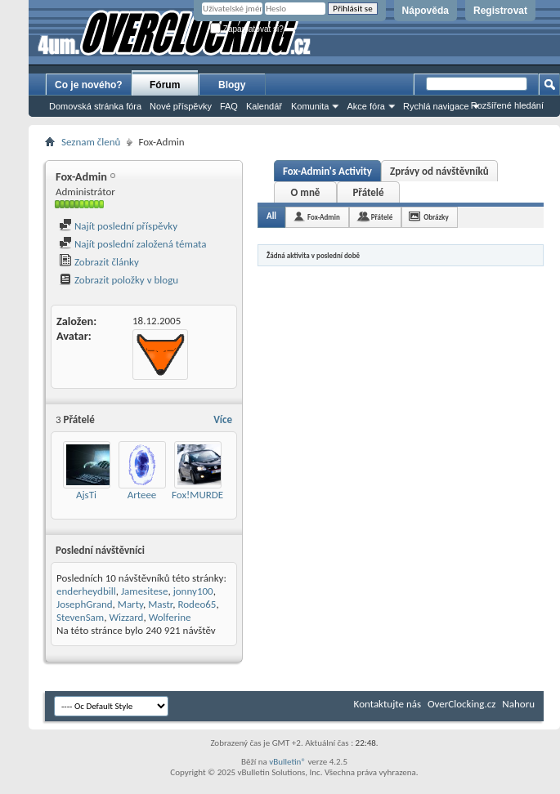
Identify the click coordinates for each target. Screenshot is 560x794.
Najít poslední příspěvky (118, 226)
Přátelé (367, 192)
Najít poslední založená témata (132, 244)
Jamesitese (144, 591)
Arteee (142, 494)
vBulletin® (287, 761)
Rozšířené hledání (507, 105)
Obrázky (436, 216)
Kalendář (264, 106)
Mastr (160, 604)
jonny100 (193, 591)
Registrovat (500, 10)
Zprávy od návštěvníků (439, 171)
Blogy (231, 85)
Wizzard (126, 617)
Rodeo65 (196, 604)
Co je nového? (89, 85)
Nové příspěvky (181, 106)
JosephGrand (84, 604)
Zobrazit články (99, 262)
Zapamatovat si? (247, 29)
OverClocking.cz (461, 704)
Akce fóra (365, 106)
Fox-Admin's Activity (327, 171)
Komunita (310, 106)
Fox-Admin (323, 216)
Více (222, 419)
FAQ (229, 106)
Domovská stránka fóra (95, 106)
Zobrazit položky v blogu (118, 280)
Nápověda (425, 10)
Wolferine (170, 617)
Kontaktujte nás (387, 704)
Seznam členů (90, 142)
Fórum (165, 85)
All (271, 216)
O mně (305, 192)
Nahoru (518, 704)
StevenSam (80, 617)
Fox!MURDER (200, 494)
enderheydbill (86, 591)
